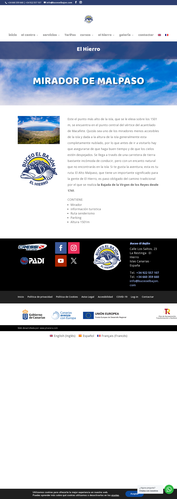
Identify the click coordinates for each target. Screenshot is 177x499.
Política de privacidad (40, 296)
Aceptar (134, 493)
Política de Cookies (67, 296)
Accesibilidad (105, 296)
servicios (50, 36)
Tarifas (70, 36)
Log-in (134, 296)
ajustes (115, 495)
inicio (13, 36)
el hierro (104, 36)
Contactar (148, 296)
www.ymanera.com (49, 328)
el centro (28, 36)
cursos (85, 36)
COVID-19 (121, 296)
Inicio (21, 296)
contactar (146, 36)
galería (125, 36)
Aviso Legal (87, 296)
